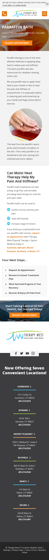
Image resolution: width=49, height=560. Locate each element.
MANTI (23, 481)
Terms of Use (30, 550)
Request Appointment (17, 43)
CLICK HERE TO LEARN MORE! (14, 5)
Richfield (21, 251)
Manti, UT (34, 251)
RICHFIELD (23, 457)
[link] (16, 353)
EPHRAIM (23, 410)
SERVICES (29, 33)
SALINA (23, 505)
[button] (47, 4)
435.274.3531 (24, 424)
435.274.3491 (24, 519)
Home (5, 33)
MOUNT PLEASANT (23, 434)
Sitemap (6, 550)
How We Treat (16, 33)
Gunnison (12, 247)
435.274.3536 (24, 472)
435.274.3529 (24, 495)
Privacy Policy (17, 550)
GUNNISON (23, 386)
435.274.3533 (24, 448)
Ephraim (22, 247)
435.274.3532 (24, 401)
